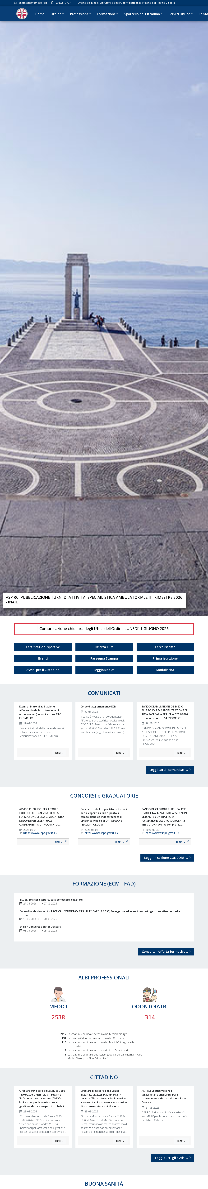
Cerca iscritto (165, 647)
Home (40, 14)
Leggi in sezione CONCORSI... (167, 857)
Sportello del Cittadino (142, 14)
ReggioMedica (104, 670)
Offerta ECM (104, 647)
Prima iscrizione (165, 658)
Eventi (43, 658)
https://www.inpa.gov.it (40, 833)
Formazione (106, 14)
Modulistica (165, 670)
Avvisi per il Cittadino (42, 670)
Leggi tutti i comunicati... (170, 769)
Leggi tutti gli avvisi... (172, 1158)
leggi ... (59, 752)
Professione (79, 14)
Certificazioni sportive (43, 647)
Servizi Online (179, 14)
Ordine (56, 14)
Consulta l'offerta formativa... (166, 951)
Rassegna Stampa (104, 658)
